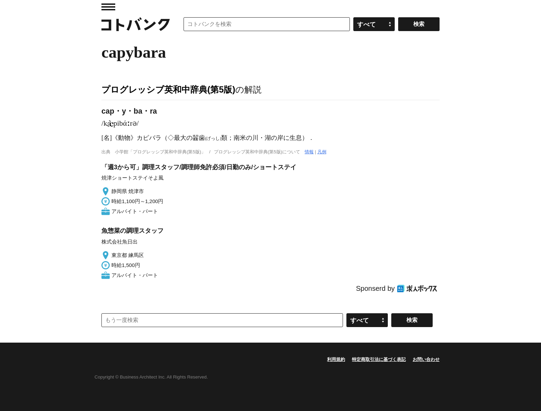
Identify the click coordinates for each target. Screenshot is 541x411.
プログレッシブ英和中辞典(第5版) (168, 89)
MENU (108, 7)
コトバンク (135, 24)
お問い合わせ (426, 359)
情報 (309, 151)
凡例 (321, 151)
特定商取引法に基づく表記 (379, 359)
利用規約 (336, 359)
